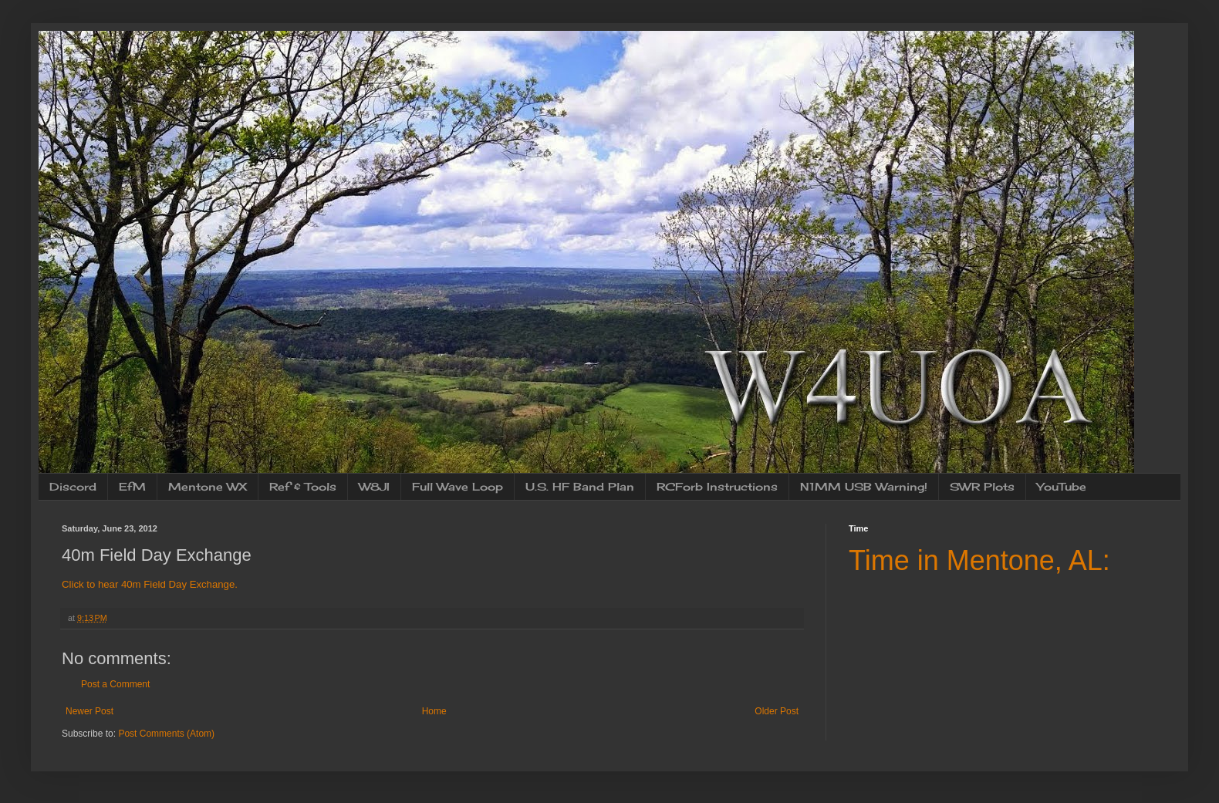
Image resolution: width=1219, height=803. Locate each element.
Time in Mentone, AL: (979, 560)
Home (434, 711)
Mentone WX (207, 486)
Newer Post (89, 711)
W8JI (374, 486)
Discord (72, 486)
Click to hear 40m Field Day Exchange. (150, 584)
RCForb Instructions (717, 486)
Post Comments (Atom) (166, 733)
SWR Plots (982, 486)
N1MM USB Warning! (863, 486)
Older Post (777, 711)
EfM (132, 486)
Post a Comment (115, 684)
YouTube (1061, 486)
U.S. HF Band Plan (579, 486)
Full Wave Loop (457, 486)
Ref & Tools (302, 486)
